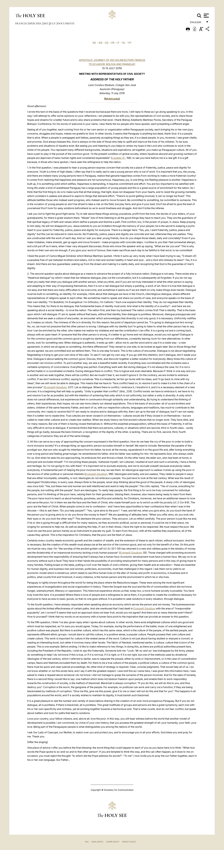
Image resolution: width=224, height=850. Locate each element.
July (52, 23)
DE (94, 42)
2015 (46, 23)
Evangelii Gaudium (56, 387)
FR (112, 42)
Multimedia (112, 98)
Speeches (35, 23)
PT (129, 42)
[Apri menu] (206, 15)
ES (106, 42)
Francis (21, 23)
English (197, 23)
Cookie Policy (112, 842)
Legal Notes (97, 842)
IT (118, 42)
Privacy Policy (129, 842)
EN (100, 42)
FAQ (86, 842)
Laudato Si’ (118, 157)
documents (65, 23)
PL (123, 42)
